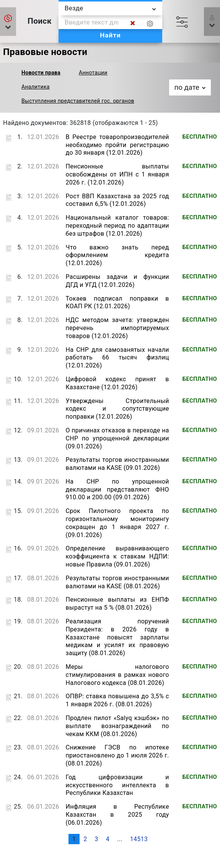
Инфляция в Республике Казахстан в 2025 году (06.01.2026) (117, 814)
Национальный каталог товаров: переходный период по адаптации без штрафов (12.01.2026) (117, 225)
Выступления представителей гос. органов (77, 101)
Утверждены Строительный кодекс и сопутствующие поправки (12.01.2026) (117, 409)
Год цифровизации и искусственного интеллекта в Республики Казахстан (117, 785)
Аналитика (35, 87)
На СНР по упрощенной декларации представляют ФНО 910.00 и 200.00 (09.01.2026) (117, 489)
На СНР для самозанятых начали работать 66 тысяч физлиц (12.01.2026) (117, 357)
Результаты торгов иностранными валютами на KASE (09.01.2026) (117, 463)
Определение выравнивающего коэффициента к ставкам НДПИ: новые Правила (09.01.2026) (117, 556)
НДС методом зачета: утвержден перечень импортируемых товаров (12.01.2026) (117, 328)
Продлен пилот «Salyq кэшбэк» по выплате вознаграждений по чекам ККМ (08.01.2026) (117, 726)
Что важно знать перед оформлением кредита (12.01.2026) (117, 255)
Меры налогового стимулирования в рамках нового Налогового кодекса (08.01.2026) (117, 674)
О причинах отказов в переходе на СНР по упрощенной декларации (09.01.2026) (117, 438)
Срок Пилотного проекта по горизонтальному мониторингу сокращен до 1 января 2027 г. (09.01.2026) (117, 522)
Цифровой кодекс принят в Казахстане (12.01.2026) (117, 383)
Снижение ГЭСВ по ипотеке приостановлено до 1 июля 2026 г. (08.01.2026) (117, 755)
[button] (8, 21)
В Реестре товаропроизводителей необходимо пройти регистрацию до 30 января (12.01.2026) (117, 145)
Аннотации (93, 73)
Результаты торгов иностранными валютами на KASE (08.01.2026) (117, 582)
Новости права (40, 73)
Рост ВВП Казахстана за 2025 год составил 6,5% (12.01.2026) (117, 200)
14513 (139, 839)
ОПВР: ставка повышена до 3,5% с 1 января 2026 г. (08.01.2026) (117, 700)
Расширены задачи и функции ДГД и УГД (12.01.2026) (117, 280)
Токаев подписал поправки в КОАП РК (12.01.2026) (117, 302)
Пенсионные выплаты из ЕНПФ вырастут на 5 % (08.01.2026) (117, 603)
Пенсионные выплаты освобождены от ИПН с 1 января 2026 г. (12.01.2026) (117, 174)
